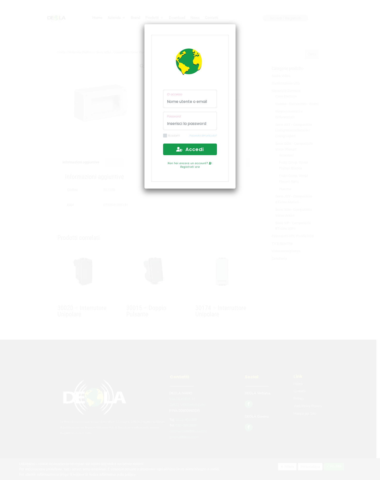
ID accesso (174, 94)
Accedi (190, 149)
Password (174, 116)
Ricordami (171, 135)
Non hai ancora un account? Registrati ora (190, 165)
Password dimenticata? (203, 135)
